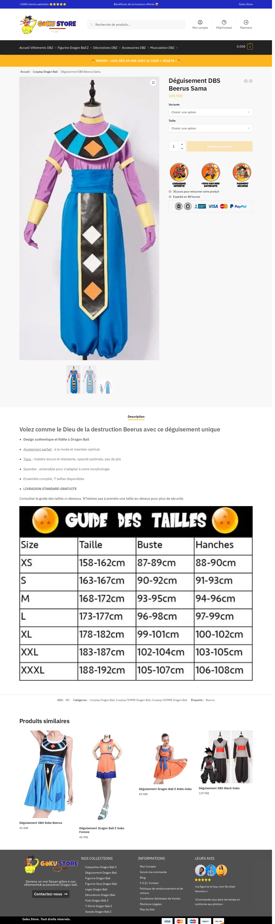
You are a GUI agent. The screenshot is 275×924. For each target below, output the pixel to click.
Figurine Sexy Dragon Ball (101, 881)
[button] (153, 80)
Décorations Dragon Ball (100, 892)
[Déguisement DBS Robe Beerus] (46, 772)
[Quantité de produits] (174, 144)
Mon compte (200, 24)
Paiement (246, 24)
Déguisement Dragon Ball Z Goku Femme (101, 828)
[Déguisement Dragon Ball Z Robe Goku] (166, 755)
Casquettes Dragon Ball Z (101, 864)
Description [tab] (136, 414)
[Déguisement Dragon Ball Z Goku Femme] (106, 774)
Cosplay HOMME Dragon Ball (169, 697)
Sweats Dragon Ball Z (98, 909)
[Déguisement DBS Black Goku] (226, 754)
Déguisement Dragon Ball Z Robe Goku (165, 786)
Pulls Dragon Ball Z (96, 898)
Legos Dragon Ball (96, 887)
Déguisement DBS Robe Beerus (40, 820)
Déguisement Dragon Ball (101, 870)
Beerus (210, 697)
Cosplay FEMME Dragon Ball (133, 697)
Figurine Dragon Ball (97, 876)
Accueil (25, 69)
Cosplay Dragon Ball (45, 69)
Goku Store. (31, 917)
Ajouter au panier (219, 144)
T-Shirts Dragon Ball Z (98, 903)
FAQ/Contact (224, 24)
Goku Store (246, 4)
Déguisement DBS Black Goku (219, 786)
